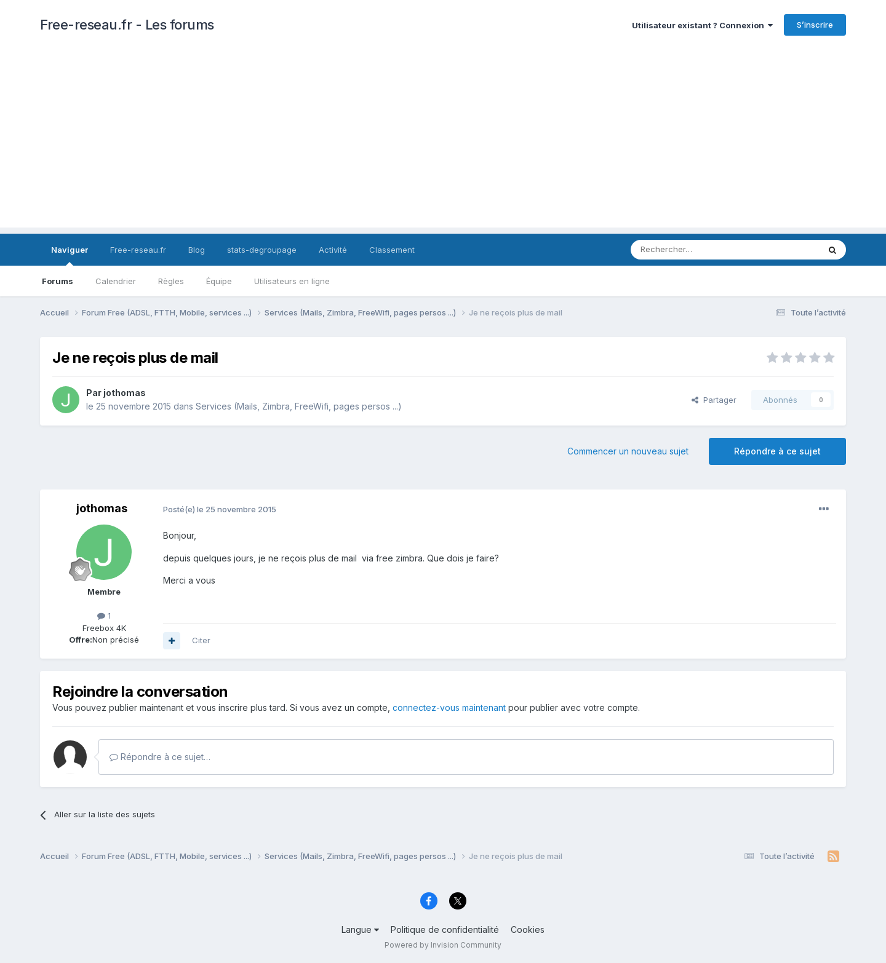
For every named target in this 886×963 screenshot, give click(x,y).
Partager (714, 400)
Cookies (528, 929)
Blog (196, 250)
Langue (360, 929)
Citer (201, 640)
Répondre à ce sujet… (160, 756)
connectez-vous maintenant (449, 707)
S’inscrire (815, 25)
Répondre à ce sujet (777, 451)
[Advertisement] (443, 141)
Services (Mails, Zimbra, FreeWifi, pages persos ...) (299, 406)
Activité (333, 250)
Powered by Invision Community (443, 944)
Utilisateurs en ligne (292, 281)
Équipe (219, 281)
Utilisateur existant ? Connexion (702, 25)
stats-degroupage (262, 250)
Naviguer (69, 255)
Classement (392, 250)
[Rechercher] (698, 250)
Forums (57, 281)
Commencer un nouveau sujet (627, 451)
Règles (171, 281)
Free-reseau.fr (138, 250)
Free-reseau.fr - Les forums (127, 25)
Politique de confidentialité (445, 929)
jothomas (124, 392)
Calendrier (115, 281)
